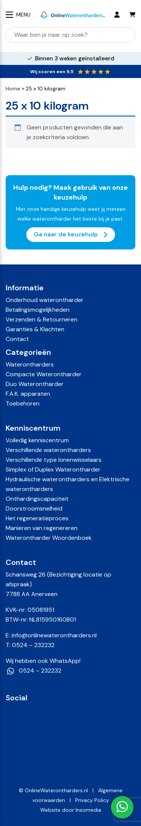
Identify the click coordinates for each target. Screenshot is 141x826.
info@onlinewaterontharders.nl (54, 635)
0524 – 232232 (33, 645)
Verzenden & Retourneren (41, 319)
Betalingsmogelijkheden (38, 310)
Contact (17, 339)
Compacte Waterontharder (44, 374)
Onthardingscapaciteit (37, 499)
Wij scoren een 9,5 (51, 72)
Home (13, 88)
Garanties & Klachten (35, 329)
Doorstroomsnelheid (34, 508)
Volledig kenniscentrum (37, 440)
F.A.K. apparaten (28, 394)
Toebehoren (22, 403)
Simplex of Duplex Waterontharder (53, 469)
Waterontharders (30, 364)
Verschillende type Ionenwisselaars (54, 460)
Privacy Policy (92, 800)
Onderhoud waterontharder (44, 300)
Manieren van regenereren (41, 528)
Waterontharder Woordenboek (49, 538)
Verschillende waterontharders (48, 450)
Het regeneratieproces (37, 518)
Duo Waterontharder (35, 384)
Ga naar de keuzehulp (71, 234)
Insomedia (88, 809)
